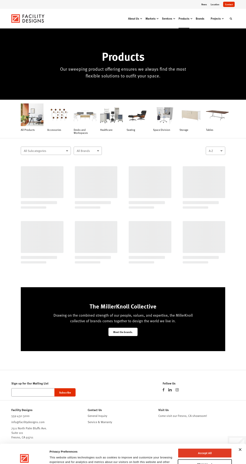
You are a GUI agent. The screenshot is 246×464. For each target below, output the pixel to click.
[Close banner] (240, 429)
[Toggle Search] (231, 18)
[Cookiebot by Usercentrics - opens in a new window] (24, 456)
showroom (199, 415)
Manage (205, 443)
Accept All (205, 432)
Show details (58, 456)
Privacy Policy (139, 446)
